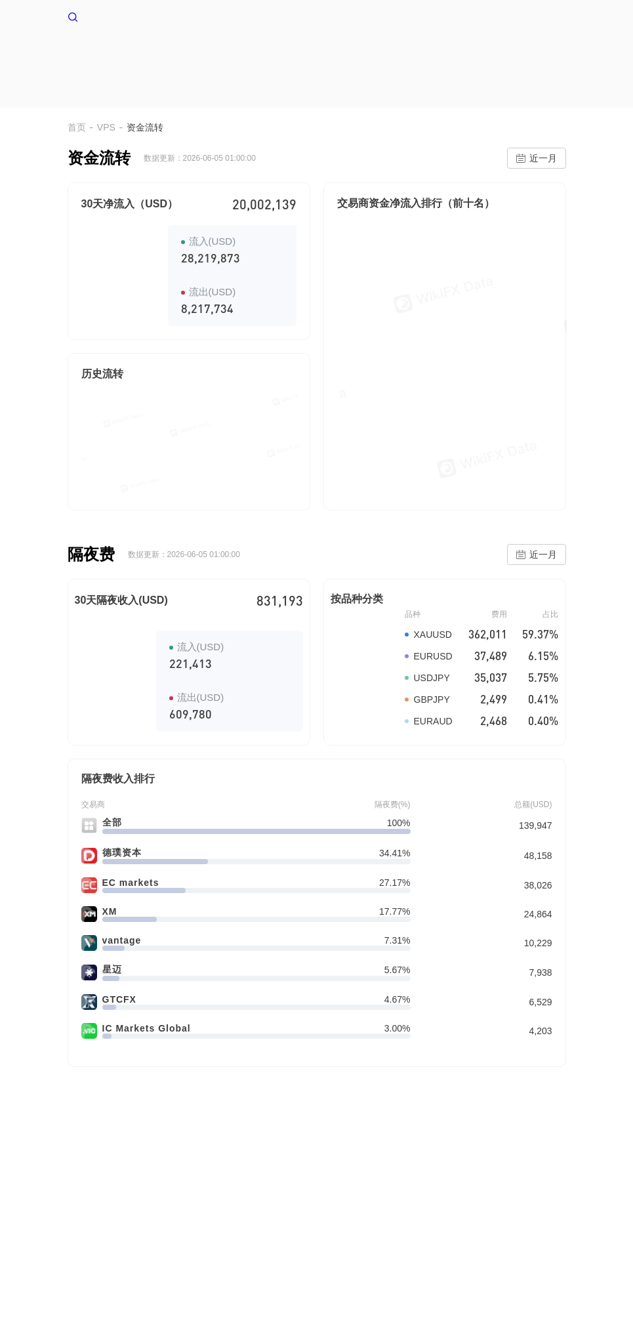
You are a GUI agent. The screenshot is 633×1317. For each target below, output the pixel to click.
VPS (287, 57)
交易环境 (409, 57)
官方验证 (406, 1192)
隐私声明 (239, 1192)
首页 (243, 57)
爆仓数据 (474, 57)
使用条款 (192, 1192)
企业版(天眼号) (346, 1192)
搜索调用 (286, 1192)
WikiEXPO (456, 1192)
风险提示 (145, 1192)
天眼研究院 (511, 1192)
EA (526, 57)
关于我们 (97, 1192)
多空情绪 (343, 57)
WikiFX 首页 (104, 15)
